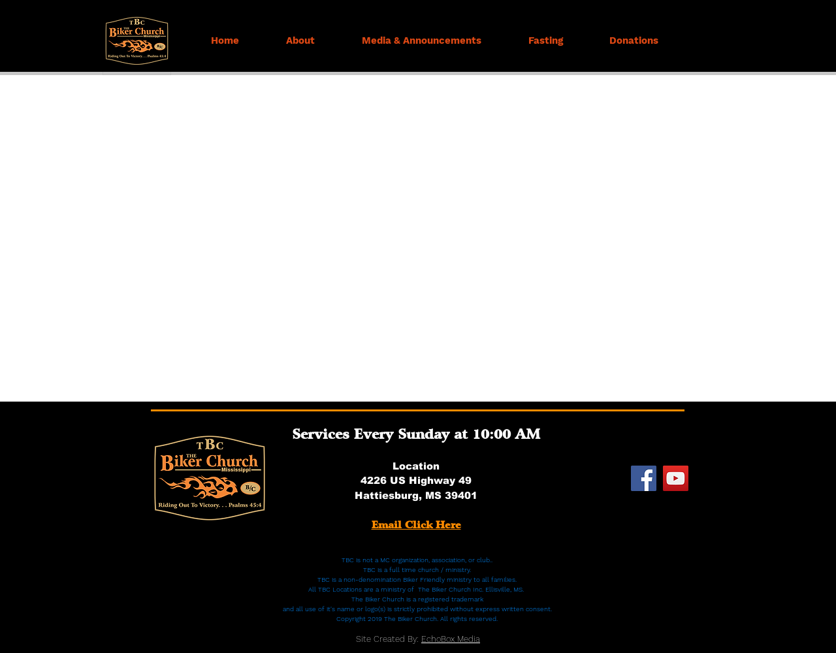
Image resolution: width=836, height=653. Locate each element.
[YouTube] (675, 478)
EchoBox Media (450, 639)
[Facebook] (643, 478)
